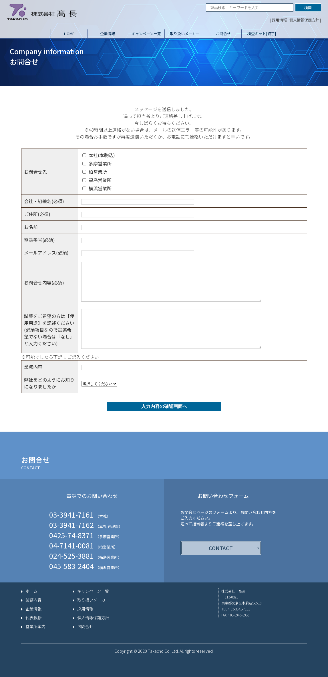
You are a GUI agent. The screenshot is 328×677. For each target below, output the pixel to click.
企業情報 (107, 33)
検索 (308, 7)
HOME (69, 33)
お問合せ (223, 33)
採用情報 (279, 20)
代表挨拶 (33, 617)
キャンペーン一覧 (146, 33)
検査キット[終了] (261, 33)
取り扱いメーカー (185, 33)
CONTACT (221, 548)
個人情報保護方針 (304, 20)
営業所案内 (35, 626)
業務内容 (33, 600)
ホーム (31, 591)
